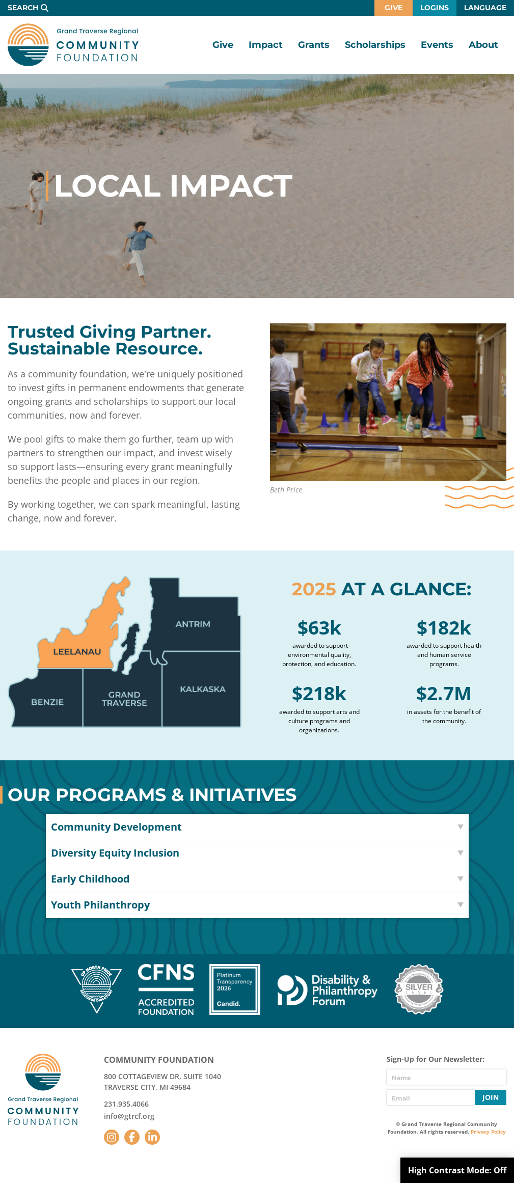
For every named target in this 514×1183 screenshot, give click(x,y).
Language (485, 7)
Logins (434, 7)
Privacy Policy (488, 1131)
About (483, 44)
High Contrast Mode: (457, 1170)
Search (23, 7)
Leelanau (84, 622)
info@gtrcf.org (129, 1116)
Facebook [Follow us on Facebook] (132, 1137)
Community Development (116, 827)
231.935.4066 (126, 1104)
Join (490, 1097)
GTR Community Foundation (73, 44)
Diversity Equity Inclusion (115, 853)
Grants (314, 44)
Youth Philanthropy (100, 905)
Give (393, 7)
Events (437, 44)
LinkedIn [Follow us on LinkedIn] (152, 1137)
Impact (266, 44)
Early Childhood (90, 879)
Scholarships (375, 44)
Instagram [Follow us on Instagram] (111, 1137)
